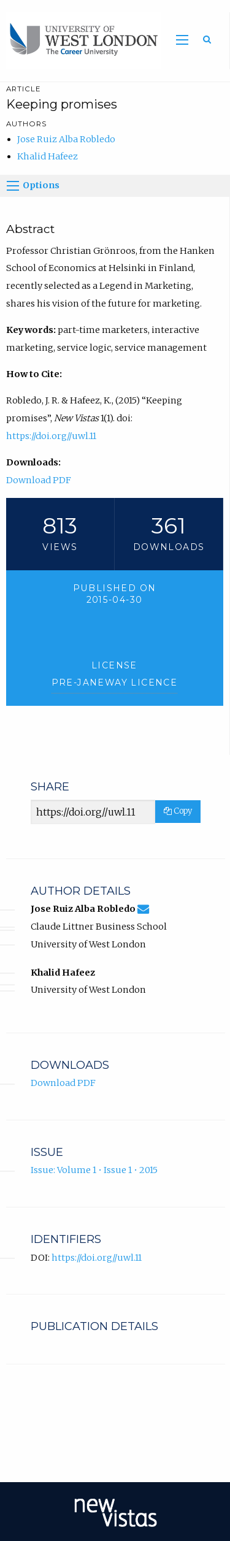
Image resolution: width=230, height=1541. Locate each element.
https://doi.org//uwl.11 (51, 436)
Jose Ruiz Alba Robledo (66, 139)
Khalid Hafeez (47, 156)
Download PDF (38, 480)
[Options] (13, 186)
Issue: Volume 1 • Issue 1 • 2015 (94, 1170)
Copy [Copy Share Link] (178, 811)
